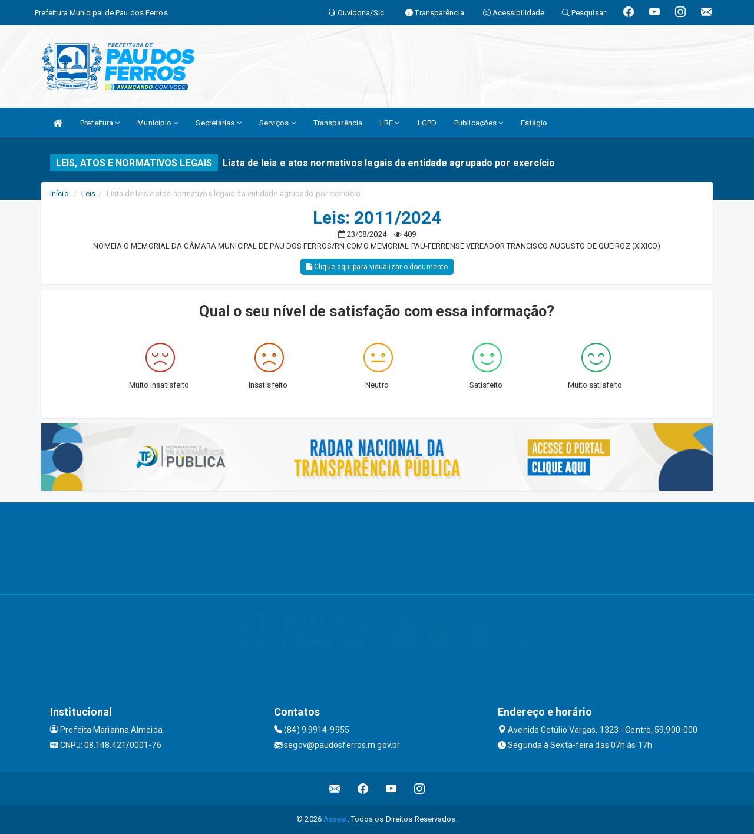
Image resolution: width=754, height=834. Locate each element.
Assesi (335, 819)
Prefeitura (100, 122)
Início (59, 193)
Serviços (277, 122)
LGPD (427, 122)
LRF (390, 122)
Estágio (534, 122)
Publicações (478, 122)
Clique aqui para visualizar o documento (377, 267)
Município (157, 122)
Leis (88, 193)
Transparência (337, 122)
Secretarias (218, 122)
